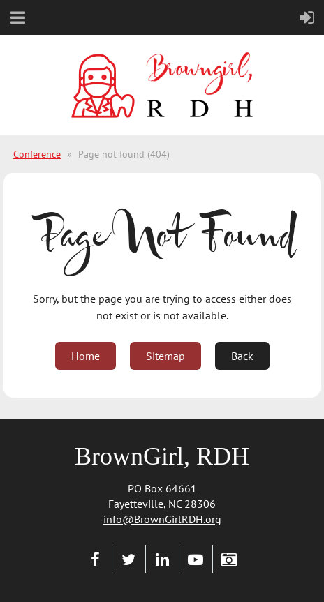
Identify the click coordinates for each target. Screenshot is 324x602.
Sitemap (165, 356)
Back (242, 356)
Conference (37, 154)
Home (85, 356)
